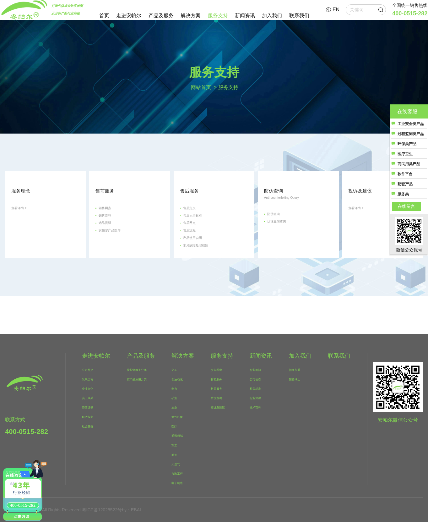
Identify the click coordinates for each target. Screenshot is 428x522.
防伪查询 (279, 232)
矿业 (177, 397)
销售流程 (110, 233)
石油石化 (182, 378)
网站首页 (201, 87)
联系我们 (299, 15)
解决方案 (191, 15)
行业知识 (259, 397)
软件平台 (405, 174)
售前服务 (221, 378)
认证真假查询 (284, 242)
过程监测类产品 (411, 134)
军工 (177, 444)
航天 (177, 454)
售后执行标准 (200, 233)
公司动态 (259, 378)
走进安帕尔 (128, 15)
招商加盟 (298, 369)
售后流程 (195, 254)
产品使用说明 (200, 265)
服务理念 (221, 369)
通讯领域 (182, 435)
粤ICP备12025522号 (102, 509)
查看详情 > (23, 222)
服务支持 (218, 15)
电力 (177, 388)
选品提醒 (110, 243)
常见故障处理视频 (205, 275)
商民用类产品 (409, 164)
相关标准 (259, 388)
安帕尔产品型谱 (118, 254)
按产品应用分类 (141, 378)
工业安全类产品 (411, 124)
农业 (177, 406)
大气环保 (182, 416)
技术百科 (259, 406)
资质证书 (90, 406)
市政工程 (182, 473)
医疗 (177, 425)
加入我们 (272, 15)
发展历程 (90, 378)
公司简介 (90, 369)
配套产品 (405, 184)
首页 (104, 15)
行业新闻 (259, 369)
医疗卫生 (405, 154)
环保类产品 (407, 144)
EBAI (136, 509)
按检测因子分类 (141, 369)
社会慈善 (90, 425)
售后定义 (195, 222)
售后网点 (195, 243)
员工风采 (90, 397)
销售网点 (110, 222)
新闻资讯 (245, 15)
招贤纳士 (298, 378)
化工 (177, 369)
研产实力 (90, 416)
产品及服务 (161, 15)
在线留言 (406, 206)
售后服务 (221, 388)
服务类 (403, 194)
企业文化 (90, 388)
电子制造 (182, 482)
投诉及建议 (223, 406)
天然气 (179, 463)
